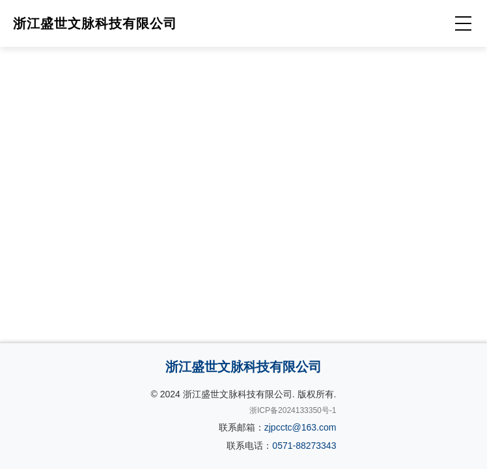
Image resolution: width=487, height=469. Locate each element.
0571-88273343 (304, 445)
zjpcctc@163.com (300, 427)
